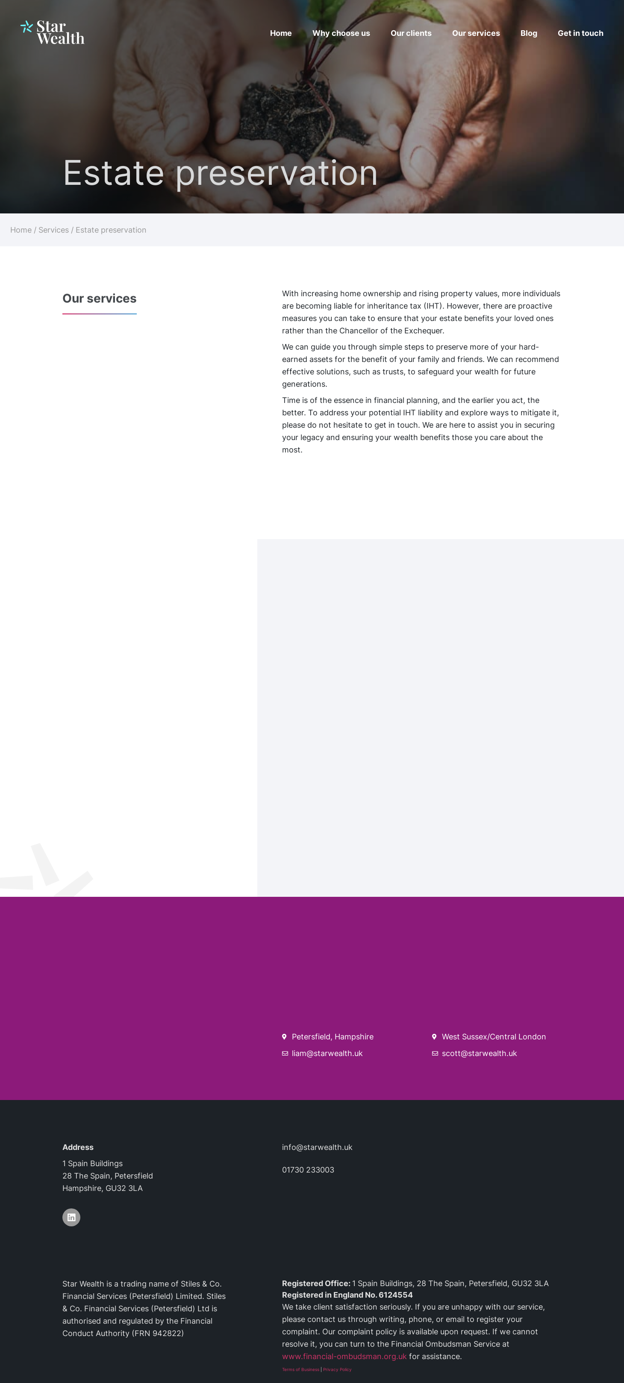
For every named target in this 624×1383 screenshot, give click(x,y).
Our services (476, 33)
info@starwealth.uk (317, 1147)
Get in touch (580, 33)
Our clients (411, 33)
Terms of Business (300, 1369)
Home (281, 33)
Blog (529, 33)
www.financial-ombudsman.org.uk (344, 1356)
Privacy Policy (337, 1369)
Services (53, 229)
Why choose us (341, 33)
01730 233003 (308, 1169)
